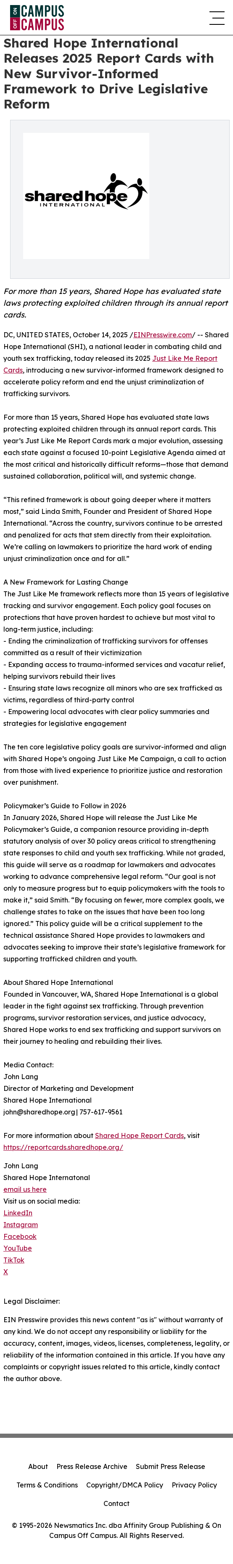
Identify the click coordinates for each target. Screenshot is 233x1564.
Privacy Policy (194, 1485)
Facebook (20, 1236)
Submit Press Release (170, 1466)
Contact (116, 1503)
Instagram (20, 1224)
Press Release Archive (91, 1466)
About (38, 1466)
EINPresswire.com (162, 335)
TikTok (13, 1260)
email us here (25, 1189)
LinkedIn (17, 1213)
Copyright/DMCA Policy (124, 1485)
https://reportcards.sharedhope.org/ (63, 1147)
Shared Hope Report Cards (139, 1135)
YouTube (17, 1248)
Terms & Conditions (47, 1485)
